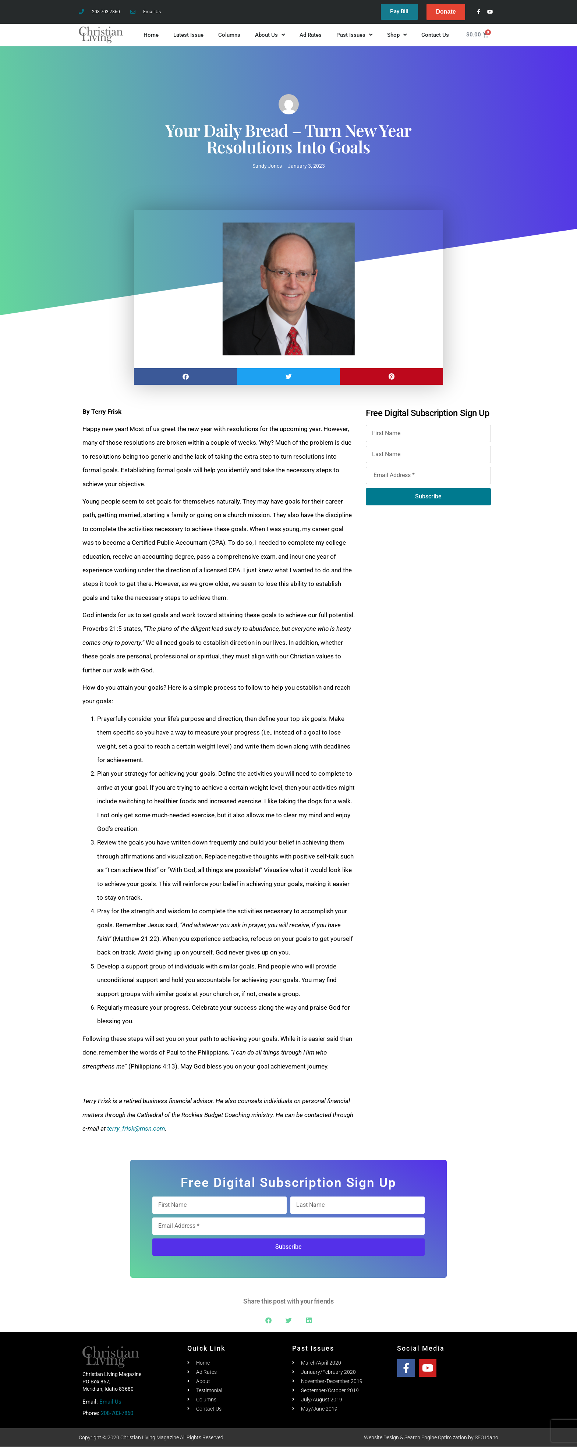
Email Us (110, 1401)
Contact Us (435, 35)
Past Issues (354, 35)
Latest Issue (188, 35)
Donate (446, 11)
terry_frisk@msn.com (136, 1128)
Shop (397, 35)
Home (151, 35)
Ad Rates (311, 35)
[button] (185, 376)
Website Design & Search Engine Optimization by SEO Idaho (431, 1438)
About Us (270, 35)
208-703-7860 (117, 1413)
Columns (229, 35)
